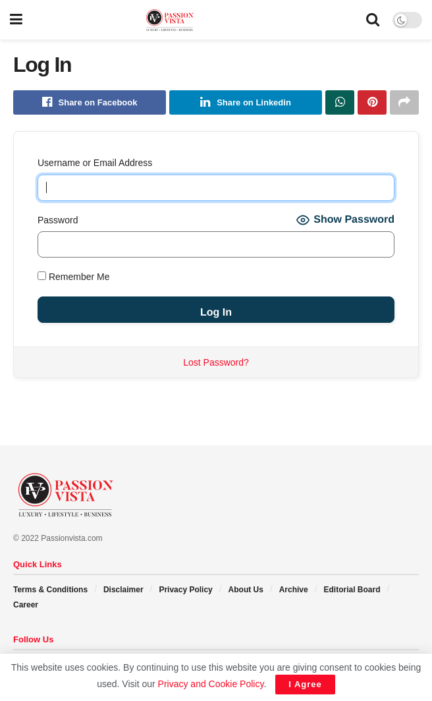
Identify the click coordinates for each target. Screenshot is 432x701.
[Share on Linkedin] (245, 102)
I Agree (305, 684)
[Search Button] (372, 20)
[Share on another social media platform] (404, 102)
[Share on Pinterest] (372, 102)
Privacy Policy (185, 590)
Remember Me (73, 277)
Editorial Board (351, 590)
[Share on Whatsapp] (339, 102)
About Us (246, 590)
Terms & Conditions (50, 590)
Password (58, 220)
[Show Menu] (16, 20)
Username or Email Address (95, 163)
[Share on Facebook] (89, 102)
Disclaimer (123, 590)
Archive (293, 590)
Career (25, 604)
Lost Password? (216, 362)
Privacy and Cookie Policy (211, 684)
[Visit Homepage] (194, 20)
